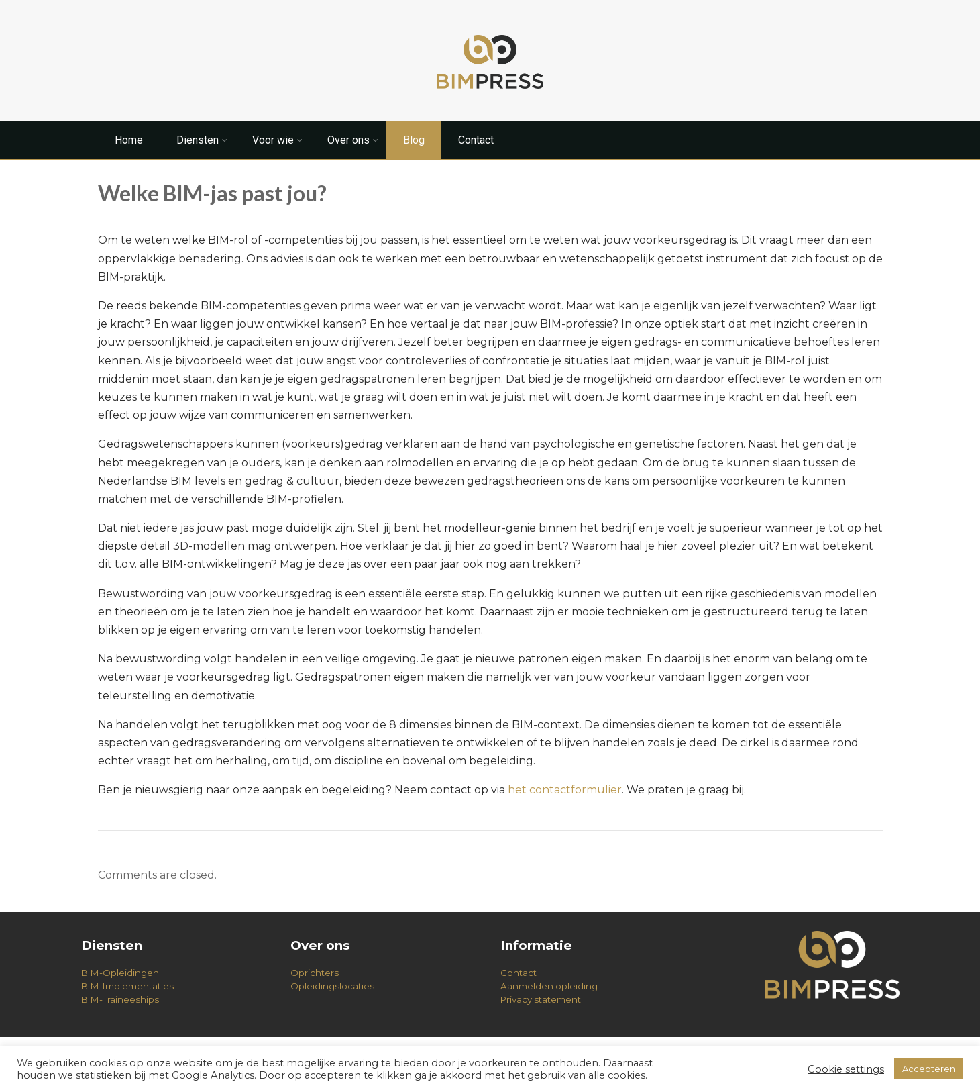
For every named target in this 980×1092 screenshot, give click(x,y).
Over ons (352, 140)
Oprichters (314, 972)
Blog (414, 140)
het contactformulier (565, 789)
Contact (476, 140)
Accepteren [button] (928, 1068)
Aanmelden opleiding (549, 986)
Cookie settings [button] (846, 1069)
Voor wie (277, 140)
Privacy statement (540, 999)
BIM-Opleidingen (120, 972)
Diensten (201, 140)
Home (129, 140)
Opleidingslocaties (332, 986)
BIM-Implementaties (127, 986)
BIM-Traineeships (120, 999)
